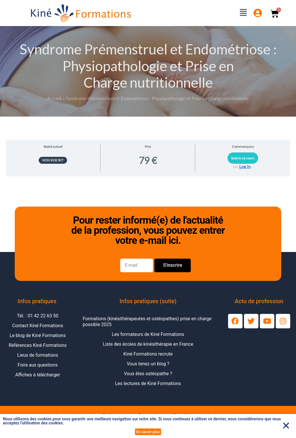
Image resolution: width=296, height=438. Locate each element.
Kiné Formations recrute (148, 353)
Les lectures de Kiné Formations (148, 383)
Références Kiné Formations (37, 345)
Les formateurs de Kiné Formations (148, 334)
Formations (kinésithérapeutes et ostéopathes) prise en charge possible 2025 (147, 321)
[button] (286, 425)
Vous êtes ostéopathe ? (148, 373)
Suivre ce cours (243, 158)
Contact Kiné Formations (37, 325)
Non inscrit (53, 160)
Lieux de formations (37, 355)
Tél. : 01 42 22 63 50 (37, 315)
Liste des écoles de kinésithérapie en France (148, 344)
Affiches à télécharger (37, 374)
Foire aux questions (38, 364)
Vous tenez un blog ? (148, 363)
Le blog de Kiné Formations (38, 335)
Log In (245, 166)
